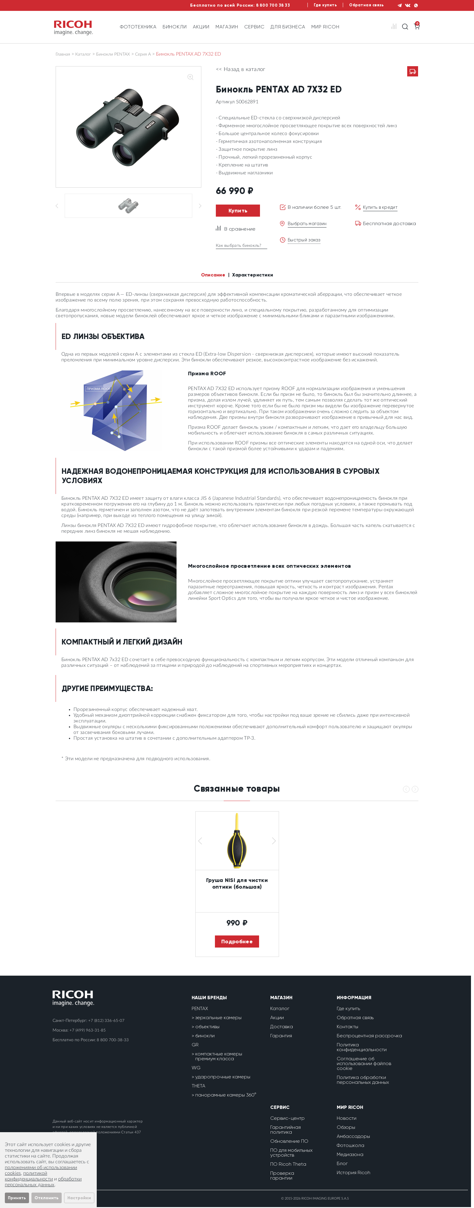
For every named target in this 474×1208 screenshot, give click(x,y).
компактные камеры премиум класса (218, 1057)
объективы (207, 1027)
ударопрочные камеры (222, 1077)
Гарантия (281, 1036)
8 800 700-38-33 (113, 1041)
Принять (17, 1197)
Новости (346, 1119)
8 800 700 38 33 (261, 5)
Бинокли (175, 27)
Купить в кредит (382, 207)
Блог (342, 1164)
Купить (238, 210)
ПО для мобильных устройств (291, 1153)
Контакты (347, 1027)
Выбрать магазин (308, 223)
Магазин (227, 27)
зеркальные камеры (218, 1018)
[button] (200, 841)
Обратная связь (361, 5)
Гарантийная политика (285, 1130)
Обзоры (346, 1128)
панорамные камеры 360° (225, 1096)
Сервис (254, 27)
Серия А (152, 54)
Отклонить (46, 1197)
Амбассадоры (353, 1137)
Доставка (281, 1027)
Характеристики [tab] (255, 275)
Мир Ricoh (325, 27)
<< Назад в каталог (240, 69)
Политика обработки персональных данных (363, 1080)
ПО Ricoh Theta (288, 1165)
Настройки (79, 1197)
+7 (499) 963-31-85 (88, 1031)
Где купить (317, 5)
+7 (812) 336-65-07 (106, 1021)
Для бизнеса (288, 27)
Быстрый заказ (305, 240)
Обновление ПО (289, 1142)
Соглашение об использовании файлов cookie (364, 1064)
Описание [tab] (209, 275)
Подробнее (237, 942)
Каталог (86, 54)
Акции (201, 27)
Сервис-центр (287, 1119)
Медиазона (350, 1155)
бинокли (205, 1036)
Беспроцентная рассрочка (369, 1036)
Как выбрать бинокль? (241, 245)
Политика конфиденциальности (362, 1048)
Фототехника (138, 27)
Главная (64, 54)
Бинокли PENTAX (119, 54)
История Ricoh (353, 1173)
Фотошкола (350, 1146)
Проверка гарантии (282, 1176)
